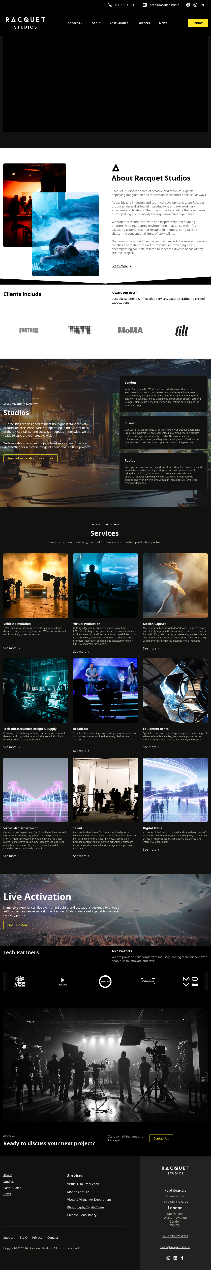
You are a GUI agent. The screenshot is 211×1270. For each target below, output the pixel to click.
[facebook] (182, 1258)
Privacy (37, 1238)
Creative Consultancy (82, 1215)
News (163, 22)
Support (9, 1238)
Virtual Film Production (83, 1184)
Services (74, 22)
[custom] (188, 5)
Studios (8, 1181)
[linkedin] (202, 5)
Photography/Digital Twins (85, 1207)
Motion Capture (78, 1192)
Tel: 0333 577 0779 (175, 1202)
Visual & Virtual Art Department (89, 1200)
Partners (143, 22)
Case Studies (119, 22)
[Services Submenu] (81, 22)
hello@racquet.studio (175, 1247)
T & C (23, 1238)
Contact (52, 1238)
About (96, 22)
